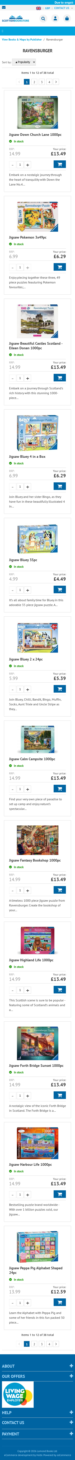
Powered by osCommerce (57, 1455)
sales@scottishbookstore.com (5, 7)
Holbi (39, 1455)
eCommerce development (18, 1455)
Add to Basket (60, 164)
